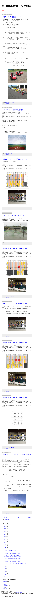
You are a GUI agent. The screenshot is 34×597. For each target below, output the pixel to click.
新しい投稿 (5, 517)
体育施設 (7, 103)
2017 (5, 539)
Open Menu (3, 11)
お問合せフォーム (19, 592)
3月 (5, 571)
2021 (5, 533)
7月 (5, 566)
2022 (5, 531)
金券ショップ (5, 588)
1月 (5, 574)
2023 (5, 529)
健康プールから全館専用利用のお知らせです (15, 303)
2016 (5, 541)
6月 (5, 568)
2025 (5, 526)
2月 (5, 573)
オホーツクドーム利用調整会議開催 (12, 110)
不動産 (4, 584)
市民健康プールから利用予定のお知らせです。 (16, 159)
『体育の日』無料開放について (11, 17)
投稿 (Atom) (7, 519)
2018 (5, 537)
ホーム (17, 517)
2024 (5, 528)
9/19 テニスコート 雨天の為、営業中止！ (14, 215)
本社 (4, 587)
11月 (6, 545)
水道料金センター (6, 582)
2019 (5, 536)
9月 (5, 548)
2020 (5, 534)
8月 (5, 565)
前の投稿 (29, 517)
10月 (6, 547)
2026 (5, 525)
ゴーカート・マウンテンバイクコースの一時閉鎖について (15, 563)
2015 (5, 542)
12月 (6, 544)
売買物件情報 (5, 585)
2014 (5, 576)
